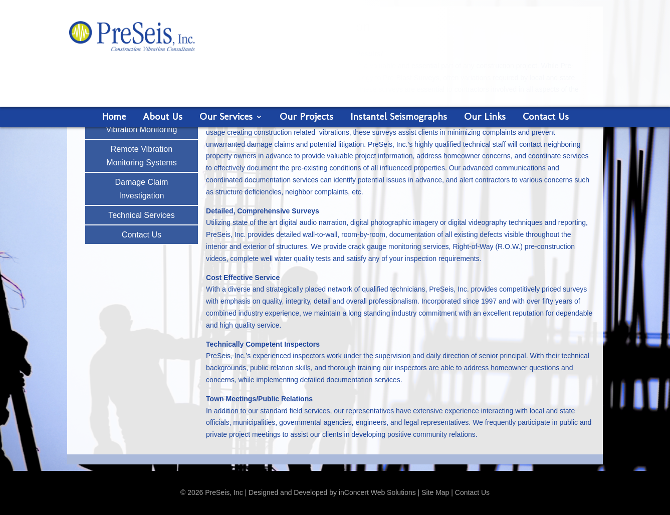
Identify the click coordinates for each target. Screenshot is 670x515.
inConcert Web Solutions (377, 492)
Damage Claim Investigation (141, 189)
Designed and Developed (288, 492)
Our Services (226, 117)
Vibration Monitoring (141, 129)
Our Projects (306, 117)
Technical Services (141, 215)
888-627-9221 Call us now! (534, 40)
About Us (162, 117)
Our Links (485, 117)
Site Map (435, 492)
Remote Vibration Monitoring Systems (141, 156)
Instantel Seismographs (398, 117)
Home (114, 117)
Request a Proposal (535, 85)
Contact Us (546, 117)
